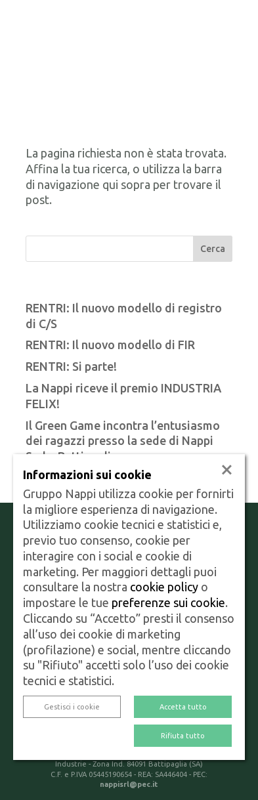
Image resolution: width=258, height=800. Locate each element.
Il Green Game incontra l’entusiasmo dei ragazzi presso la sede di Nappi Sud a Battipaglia (123, 441)
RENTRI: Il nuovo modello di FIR (110, 344)
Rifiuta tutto (183, 736)
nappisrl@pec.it (129, 784)
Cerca (212, 248)
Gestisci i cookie (72, 707)
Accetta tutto (183, 707)
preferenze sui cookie (168, 602)
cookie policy (164, 586)
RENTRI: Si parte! (71, 366)
